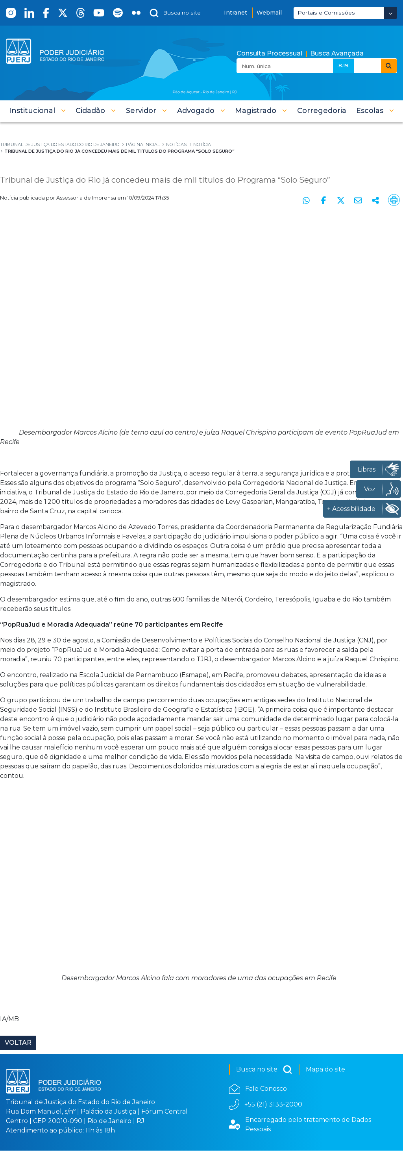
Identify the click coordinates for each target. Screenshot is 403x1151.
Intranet (235, 12)
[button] (37, 110)
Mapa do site (325, 1069)
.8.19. (343, 65)
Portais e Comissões (326, 12)
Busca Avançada (337, 53)
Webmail (269, 12)
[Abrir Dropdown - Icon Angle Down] (390, 13)
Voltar (18, 1043)
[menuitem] (321, 110)
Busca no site (264, 1070)
